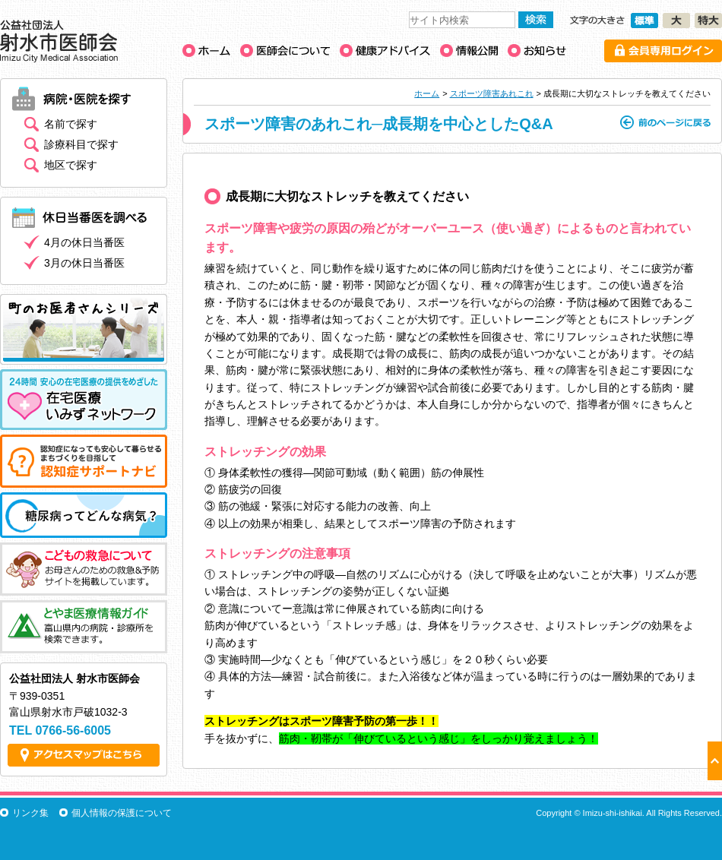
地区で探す (70, 165)
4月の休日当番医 (84, 242)
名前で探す (70, 124)
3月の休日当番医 (84, 263)
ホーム (426, 93)
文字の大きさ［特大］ (708, 20)
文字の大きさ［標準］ (644, 20)
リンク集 (30, 813)
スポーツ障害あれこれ (492, 93)
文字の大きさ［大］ (676, 20)
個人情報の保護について (121, 813)
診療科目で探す (81, 144)
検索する (535, 19)
